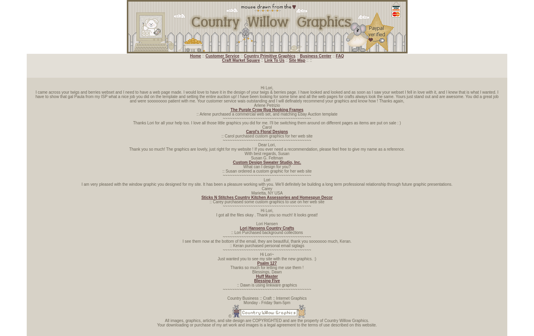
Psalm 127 (267, 263)
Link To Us (274, 60)
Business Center (315, 56)
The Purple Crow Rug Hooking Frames (267, 110)
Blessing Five (267, 281)
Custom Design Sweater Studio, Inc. (267, 162)
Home (195, 56)
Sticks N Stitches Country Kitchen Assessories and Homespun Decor (267, 197)
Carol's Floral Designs (267, 132)
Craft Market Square (241, 60)
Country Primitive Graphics (269, 56)
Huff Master (267, 276)
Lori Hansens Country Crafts (267, 228)
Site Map (297, 60)
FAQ (340, 56)
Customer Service (222, 56)
